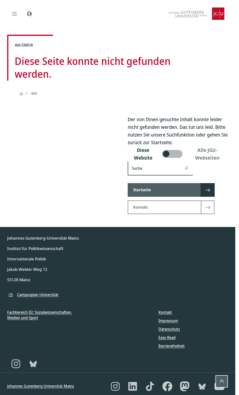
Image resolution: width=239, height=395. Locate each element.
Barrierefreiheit (171, 346)
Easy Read (167, 337)
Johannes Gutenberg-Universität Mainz (40, 386)
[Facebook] (167, 386)
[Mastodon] (185, 386)
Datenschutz (169, 329)
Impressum (168, 320)
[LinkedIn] (133, 386)
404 (34, 93)
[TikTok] (150, 386)
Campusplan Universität (38, 294)
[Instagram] (16, 364)
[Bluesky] (33, 364)
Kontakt (165, 312)
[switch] (178, 154)
